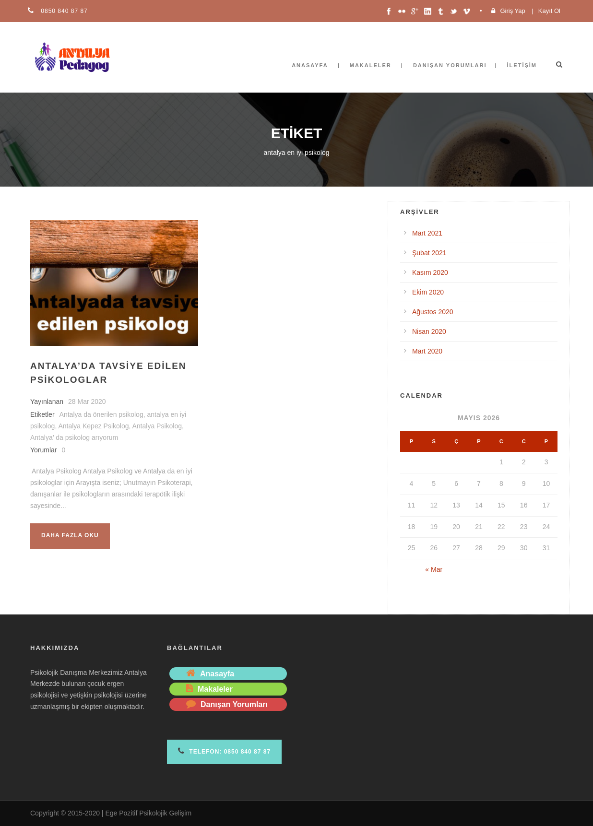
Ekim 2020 (428, 292)
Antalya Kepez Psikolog (93, 426)
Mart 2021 (427, 233)
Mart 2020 (427, 351)
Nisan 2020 (429, 331)
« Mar (433, 569)
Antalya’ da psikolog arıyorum (74, 437)
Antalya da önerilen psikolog (101, 414)
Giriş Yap (512, 10)
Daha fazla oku (70, 535)
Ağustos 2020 (432, 312)
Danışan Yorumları (450, 65)
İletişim (522, 65)
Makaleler (370, 65)
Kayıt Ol (549, 10)
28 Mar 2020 (87, 401)
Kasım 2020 (430, 272)
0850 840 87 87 (63, 11)
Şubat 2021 (429, 253)
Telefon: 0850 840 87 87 (224, 751)
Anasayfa (310, 65)
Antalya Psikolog (157, 426)
